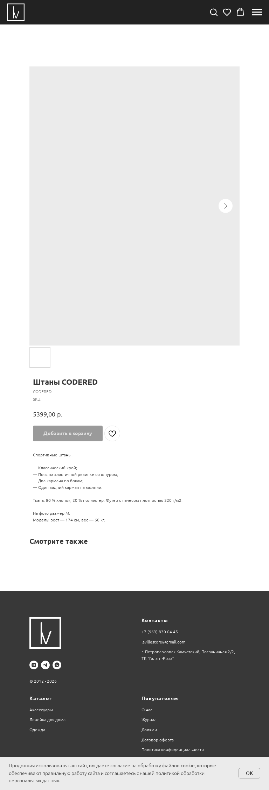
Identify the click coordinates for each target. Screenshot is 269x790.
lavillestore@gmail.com (163, 642)
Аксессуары (41, 709)
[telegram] (45, 665)
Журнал (149, 719)
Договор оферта (158, 740)
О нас (147, 709)
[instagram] (33, 665)
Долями (149, 729)
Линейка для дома (47, 719)
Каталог (40, 698)
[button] (213, 12)
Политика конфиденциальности (173, 749)
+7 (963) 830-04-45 (160, 631)
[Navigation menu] (257, 12)
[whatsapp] (57, 665)
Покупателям (160, 698)
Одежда (37, 729)
